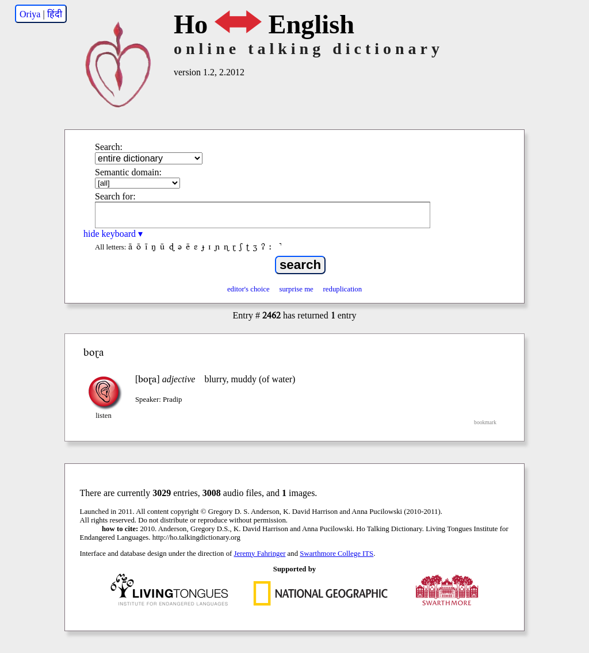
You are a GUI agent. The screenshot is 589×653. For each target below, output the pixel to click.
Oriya (30, 14)
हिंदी (54, 14)
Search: (109, 147)
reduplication (342, 289)
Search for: (115, 196)
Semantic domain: (128, 172)
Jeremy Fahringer (260, 554)
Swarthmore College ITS (336, 554)
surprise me (296, 289)
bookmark (485, 422)
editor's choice (248, 289)
